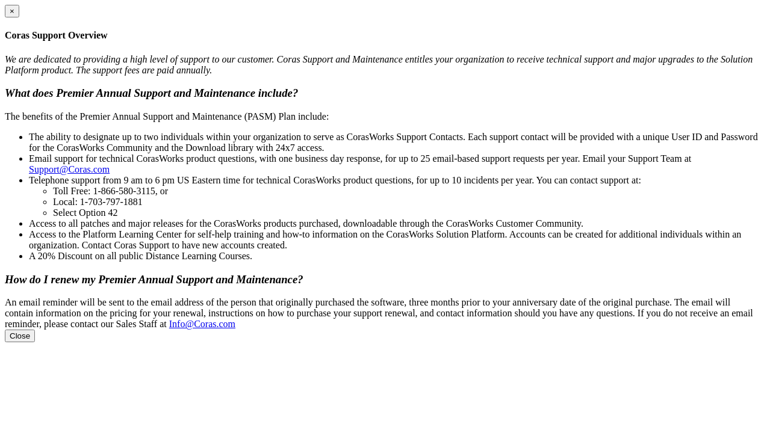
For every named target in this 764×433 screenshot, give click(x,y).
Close (20, 335)
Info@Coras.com (202, 324)
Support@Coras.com (69, 169)
